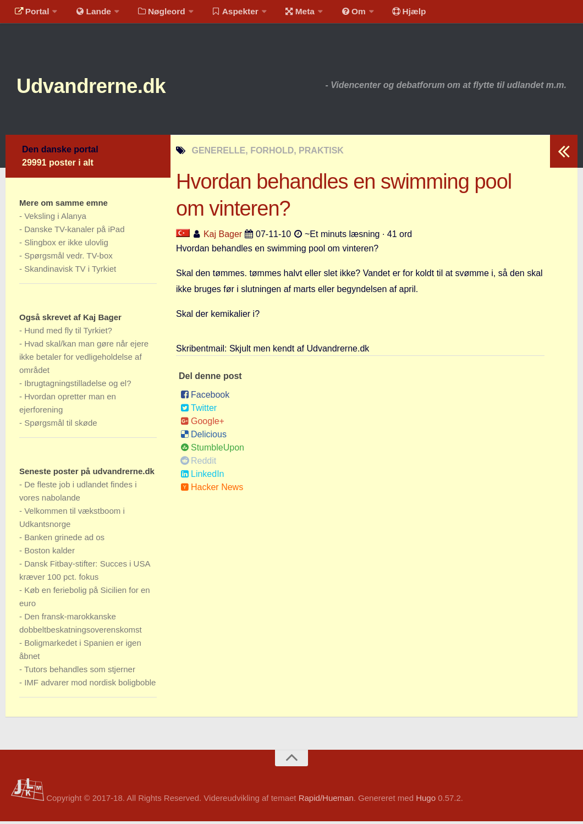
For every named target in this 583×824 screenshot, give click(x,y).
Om (341, 13)
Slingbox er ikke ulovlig (66, 245)
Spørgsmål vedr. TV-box (68, 258)
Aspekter (227, 13)
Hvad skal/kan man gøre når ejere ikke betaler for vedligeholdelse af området (83, 359)
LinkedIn (202, 476)
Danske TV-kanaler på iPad (74, 232)
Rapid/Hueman (326, 801)
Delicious (203, 437)
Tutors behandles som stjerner (79, 672)
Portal (30, 13)
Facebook (204, 397)
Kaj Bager (223, 237)
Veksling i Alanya (55, 218)
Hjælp (393, 13)
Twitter (198, 410)
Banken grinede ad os (64, 540)
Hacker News (211, 490)
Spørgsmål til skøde (60, 425)
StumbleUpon (212, 450)
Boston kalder (49, 553)
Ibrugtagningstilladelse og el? (77, 386)
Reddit (198, 463)
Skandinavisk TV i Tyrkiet (70, 271)
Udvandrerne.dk (102, 88)
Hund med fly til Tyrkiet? (68, 333)
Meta (289, 13)
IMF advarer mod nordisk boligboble (90, 685)
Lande (90, 13)
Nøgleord (155, 13)
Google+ (202, 424)
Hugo (426, 801)
